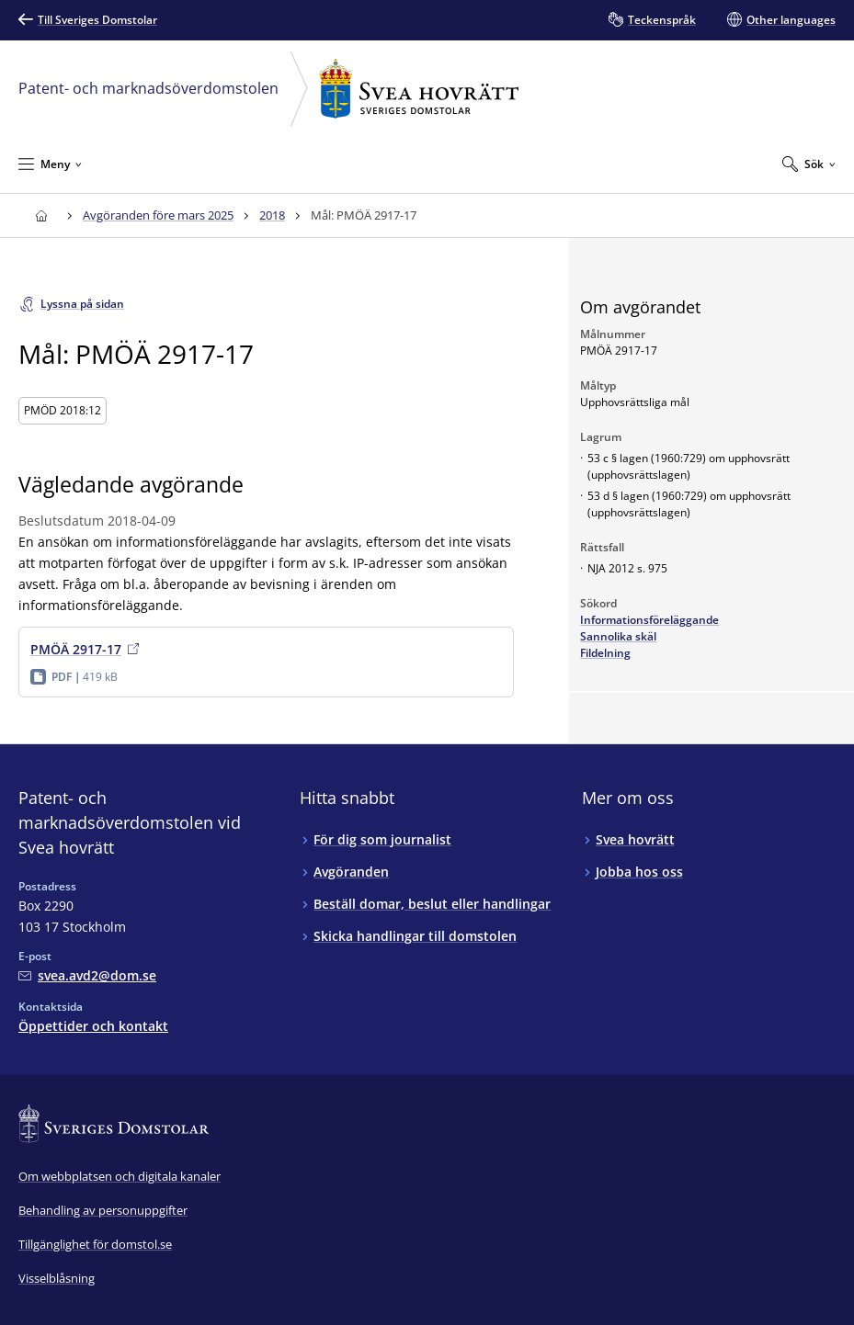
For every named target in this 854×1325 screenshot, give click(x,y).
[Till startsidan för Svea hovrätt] (40, 215)
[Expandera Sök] (809, 163)
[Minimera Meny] (50, 163)
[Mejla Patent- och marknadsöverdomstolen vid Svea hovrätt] (87, 975)
